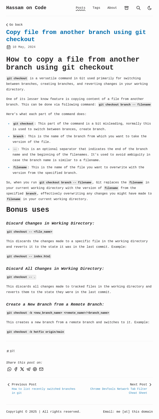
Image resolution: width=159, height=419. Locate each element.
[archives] (127, 8)
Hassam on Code (26, 8)
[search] (138, 8)
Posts (80, 8)
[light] (149, 8)
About (112, 8)
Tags (96, 8)
